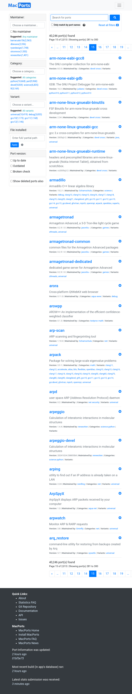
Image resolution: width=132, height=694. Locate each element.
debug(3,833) (35, 114)
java (117, 137)
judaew (80, 89)
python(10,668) (18, 81)
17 (107, 47)
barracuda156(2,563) (21, 40)
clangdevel (79, 199)
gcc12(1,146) (17, 122)
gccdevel (66, 203)
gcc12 (105, 199)
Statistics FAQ (27, 602)
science (108, 190)
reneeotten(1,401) (19, 55)
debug (61, 195)
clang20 (61, 199)
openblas (107, 203)
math (100, 321)
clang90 (61, 378)
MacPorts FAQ (28, 639)
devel (92, 68)
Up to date (18, 160)
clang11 (109, 365)
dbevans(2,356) (18, 44)
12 (71, 47)
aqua (93, 296)
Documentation (28, 610)
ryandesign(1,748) (20, 48)
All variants (28, 110)
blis (75, 369)
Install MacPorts (29, 634)
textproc (94, 321)
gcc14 (52, 203)
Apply (14, 144)
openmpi (91, 203)
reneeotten (83, 426)
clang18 (110, 195)
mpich (83, 203)
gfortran (75, 203)
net (106, 341)
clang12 (53, 369)
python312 (76, 93)
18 (114, 47)
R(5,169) (15, 88)
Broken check (20, 171)
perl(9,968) (31, 81)
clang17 (102, 195)
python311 (65, 93)
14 (85, 47)
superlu (115, 203)
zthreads (53, 232)
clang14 (77, 195)
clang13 (68, 195)
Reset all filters (109, 25)
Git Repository (27, 606)
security (95, 402)
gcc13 (112, 199)
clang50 (94, 374)
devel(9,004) (17, 85)
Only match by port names (65, 25)
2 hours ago (19, 671)
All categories (29, 77)
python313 (86, 93)
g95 (87, 199)
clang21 (69, 199)
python (111, 426)
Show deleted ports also (26, 181)
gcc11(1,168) (31, 118)
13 (78, 47)
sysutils (92, 553)
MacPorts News (29, 643)
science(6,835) (31, 85)
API (21, 615)
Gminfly (79, 528)
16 (100, 47)
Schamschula (85, 190)
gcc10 (92, 199)
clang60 (102, 374)
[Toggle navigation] (119, 5)
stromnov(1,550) (19, 51)
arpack (99, 203)
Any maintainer (30, 36)
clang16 (93, 195)
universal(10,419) (19, 114)
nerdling (81, 484)
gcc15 (59, 203)
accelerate (62, 369)
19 (121, 47)
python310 (54, 93)
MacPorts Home (29, 630)
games (106, 227)
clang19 (53, 199)
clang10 (99, 369)
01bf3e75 (18, 658)
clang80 (53, 378)
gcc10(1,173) (17, 118)
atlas (70, 369)
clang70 (111, 374)
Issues (23, 619)
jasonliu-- (85, 227)
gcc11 (99, 199)
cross (98, 68)
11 (64, 47)
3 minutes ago (21, 683)
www (99, 296)
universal (53, 142)
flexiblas (81, 369)
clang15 (85, 195)
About (22, 598)
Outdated (17, 166)
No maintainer (20, 31)
